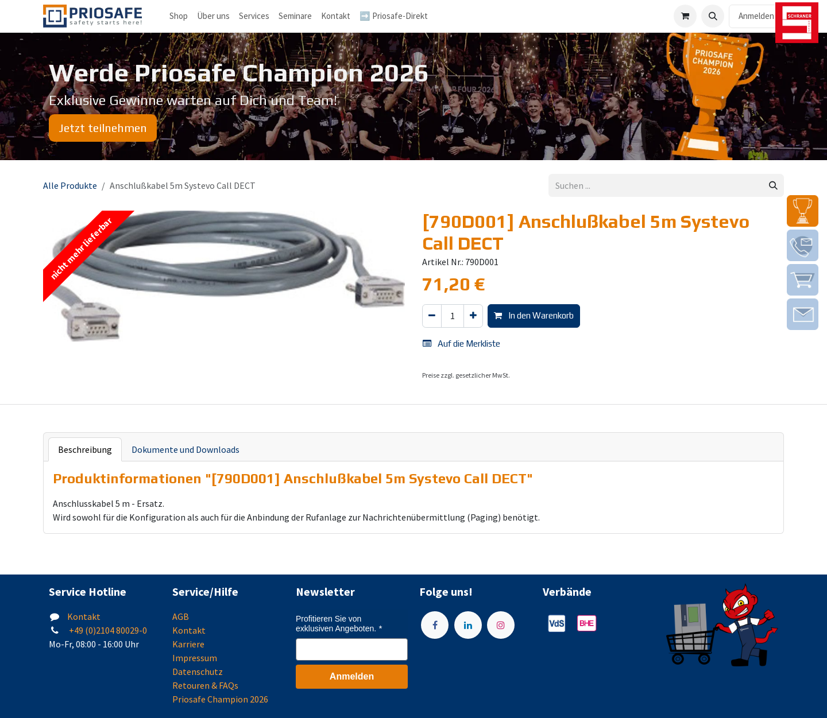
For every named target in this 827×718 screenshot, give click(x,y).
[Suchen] (773, 185)
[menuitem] (213, 16)
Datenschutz (197, 671)
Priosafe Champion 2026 (220, 699)
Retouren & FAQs (205, 685)
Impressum (194, 657)
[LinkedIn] (468, 625)
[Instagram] (501, 625)
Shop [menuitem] (178, 15)
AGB (180, 616)
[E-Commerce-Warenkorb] (685, 16)
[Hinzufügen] (473, 316)
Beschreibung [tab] (85, 449)
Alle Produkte (70, 185)
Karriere (188, 644)
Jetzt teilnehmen (103, 127)
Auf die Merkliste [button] (461, 343)
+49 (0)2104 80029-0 (107, 630)
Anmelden (756, 15)
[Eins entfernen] (432, 316)
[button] (712, 16)
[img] (802, 211)
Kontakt (84, 616)
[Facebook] (435, 625)
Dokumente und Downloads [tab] (185, 449)
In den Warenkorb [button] (534, 315)
